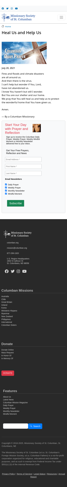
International (6, 322)
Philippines (6, 319)
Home (8, 26)
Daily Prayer (13, 185)
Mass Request (7, 353)
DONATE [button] (7, 373)
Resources (52, 474)
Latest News (8, 400)
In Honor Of (6, 356)
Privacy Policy (8, 474)
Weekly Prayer (14, 188)
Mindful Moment (14, 194)
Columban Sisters (9, 325)
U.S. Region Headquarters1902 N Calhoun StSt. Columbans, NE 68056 (18, 261)
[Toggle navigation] (61, 17)
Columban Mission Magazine (15, 403)
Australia (5, 296)
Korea (4, 308)
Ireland (4, 305)
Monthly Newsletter (16, 191)
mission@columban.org (17, 248)
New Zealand (7, 316)
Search (36, 426)
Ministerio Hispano (9, 311)
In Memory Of (7, 358)
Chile (3, 299)
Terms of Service (24, 474)
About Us (7, 397)
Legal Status (39, 474)
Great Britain (6, 302)
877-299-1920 (13, 253)
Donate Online (7, 350)
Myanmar (5, 314)
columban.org (12, 243)
